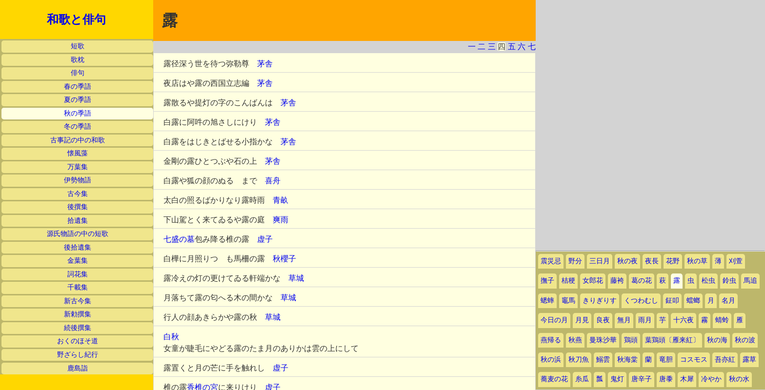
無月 (624, 320)
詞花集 (77, 274)
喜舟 (273, 180)
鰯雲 (603, 359)
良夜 (603, 320)
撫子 (547, 280)
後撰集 (77, 207)
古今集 (77, 193)
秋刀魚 (578, 359)
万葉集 (77, 167)
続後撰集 (77, 328)
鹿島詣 (77, 368)
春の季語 (77, 86)
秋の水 (739, 379)
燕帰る (551, 340)
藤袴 (617, 280)
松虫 (708, 280)
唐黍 (666, 379)
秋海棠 (627, 359)
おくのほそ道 (77, 341)
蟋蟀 (547, 300)
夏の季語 (77, 99)
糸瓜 (582, 379)
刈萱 (736, 261)
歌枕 (77, 59)
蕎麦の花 (554, 379)
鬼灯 (617, 379)
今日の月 (554, 320)
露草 (749, 359)
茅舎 (265, 63)
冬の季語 (77, 126)
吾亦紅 (725, 359)
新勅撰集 (77, 314)
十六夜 (683, 320)
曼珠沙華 (603, 340)
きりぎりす (600, 300)
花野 (673, 261)
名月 (728, 300)
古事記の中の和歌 (77, 140)
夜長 (652, 261)
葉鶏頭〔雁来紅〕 (672, 340)
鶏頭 (631, 340)
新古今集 (77, 301)
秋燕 (575, 340)
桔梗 (568, 280)
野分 (575, 261)
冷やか (711, 379)
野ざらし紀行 (77, 354)
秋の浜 (551, 359)
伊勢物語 (77, 180)
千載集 (77, 287)
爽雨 (280, 219)
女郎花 (593, 280)
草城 (296, 278)
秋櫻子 (284, 258)
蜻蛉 (722, 320)
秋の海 (717, 340)
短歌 (77, 46)
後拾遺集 (77, 247)
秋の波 (745, 340)
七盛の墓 (179, 239)
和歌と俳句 (76, 19)
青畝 (280, 200)
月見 (582, 320)
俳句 (77, 73)
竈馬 (568, 300)
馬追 (750, 280)
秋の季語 (77, 113)
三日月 (599, 261)
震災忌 (551, 261)
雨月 (645, 320)
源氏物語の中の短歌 (77, 233)
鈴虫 (729, 280)
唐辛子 (641, 379)
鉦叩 (672, 300)
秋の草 (697, 261)
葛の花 (641, 280)
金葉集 (77, 260)
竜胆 (666, 359)
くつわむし (641, 300)
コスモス (693, 359)
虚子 (265, 239)
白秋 (171, 336)
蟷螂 (693, 300)
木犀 (687, 379)
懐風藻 (77, 153)
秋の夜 (627, 261)
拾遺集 (77, 220)
